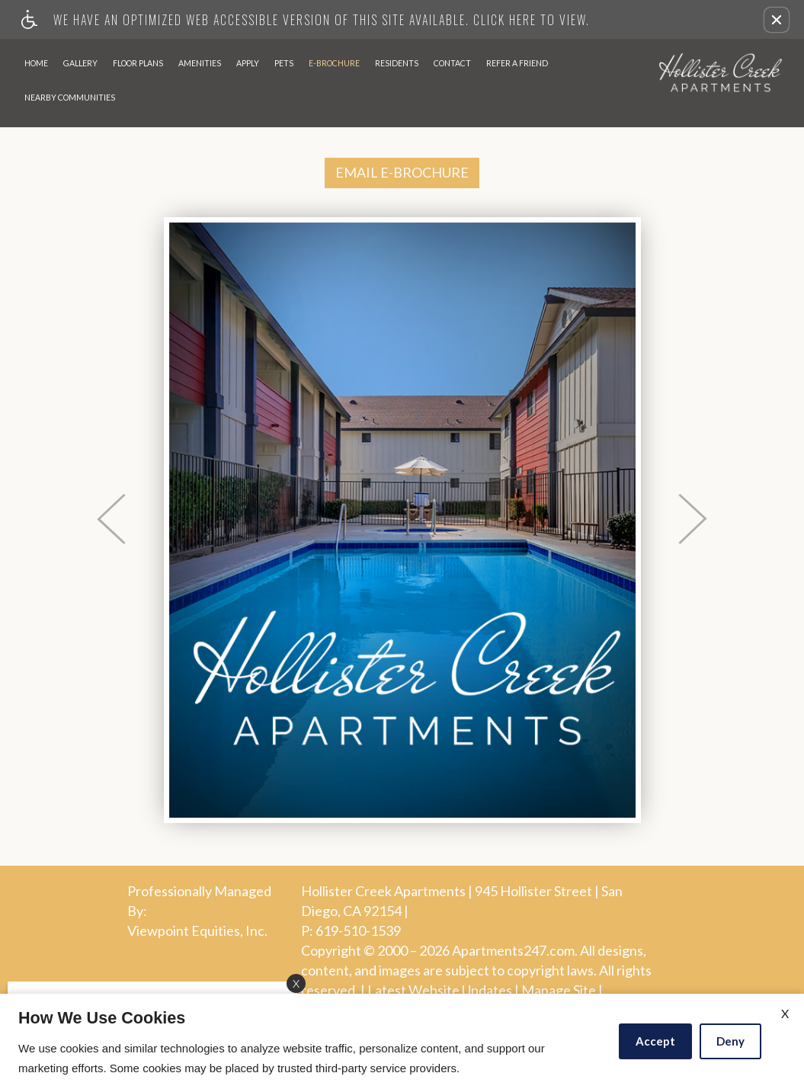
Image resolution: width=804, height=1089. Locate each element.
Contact (452, 63)
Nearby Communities (69, 97)
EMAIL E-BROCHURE (402, 172)
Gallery (80, 63)
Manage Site (558, 990)
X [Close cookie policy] (785, 1013)
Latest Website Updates (439, 990)
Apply (247, 63)
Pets (283, 63)
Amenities (199, 63)
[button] (776, 20)
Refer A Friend (517, 63)
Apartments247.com (513, 951)
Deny (730, 1041)
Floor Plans (138, 63)
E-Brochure (334, 63)
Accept (655, 1041)
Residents (396, 63)
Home (36, 63)
